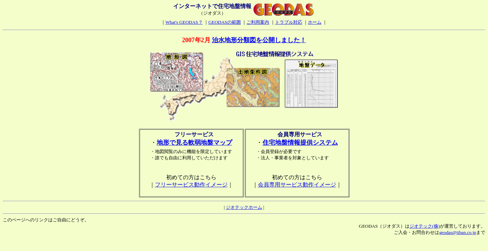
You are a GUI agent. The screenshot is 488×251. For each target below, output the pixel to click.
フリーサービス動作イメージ (191, 185)
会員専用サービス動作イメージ (297, 185)
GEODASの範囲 (224, 22)
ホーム (314, 22)
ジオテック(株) (424, 226)
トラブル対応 (288, 22)
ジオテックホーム (244, 207)
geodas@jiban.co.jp (457, 232)
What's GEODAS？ (184, 22)
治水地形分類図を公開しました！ (259, 40)
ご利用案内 (257, 22)
